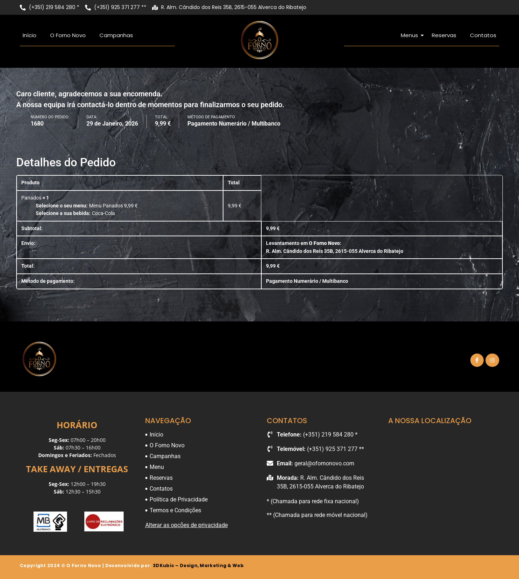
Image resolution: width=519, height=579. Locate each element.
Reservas (444, 35)
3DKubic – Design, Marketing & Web (198, 565)
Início (29, 35)
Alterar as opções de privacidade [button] (186, 525)
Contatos (483, 35)
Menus (411, 35)
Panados (31, 198)
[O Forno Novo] (259, 40)
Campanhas (116, 35)
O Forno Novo (68, 35)
